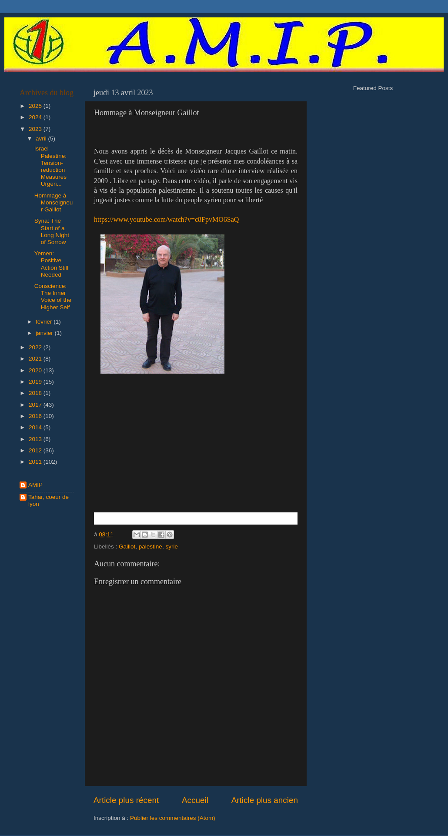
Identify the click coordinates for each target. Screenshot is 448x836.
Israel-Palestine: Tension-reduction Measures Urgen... (50, 166)
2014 (36, 427)
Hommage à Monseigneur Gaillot (53, 202)
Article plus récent (126, 800)
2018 (36, 393)
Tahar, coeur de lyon (48, 500)
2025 (36, 106)
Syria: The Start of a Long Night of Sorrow (51, 231)
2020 (36, 370)
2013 (36, 439)
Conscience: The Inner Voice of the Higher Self (53, 297)
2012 (36, 450)
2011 (36, 461)
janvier (45, 333)
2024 (36, 117)
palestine (150, 546)
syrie (171, 546)
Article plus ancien (264, 800)
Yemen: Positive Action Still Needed (51, 264)
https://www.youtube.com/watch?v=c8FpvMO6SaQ (166, 219)
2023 (36, 129)
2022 (36, 347)
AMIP (35, 485)
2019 (36, 381)
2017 (36, 404)
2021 (36, 358)
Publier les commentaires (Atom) (172, 818)
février (44, 321)
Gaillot (127, 546)
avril (42, 138)
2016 (36, 416)
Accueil (195, 800)
